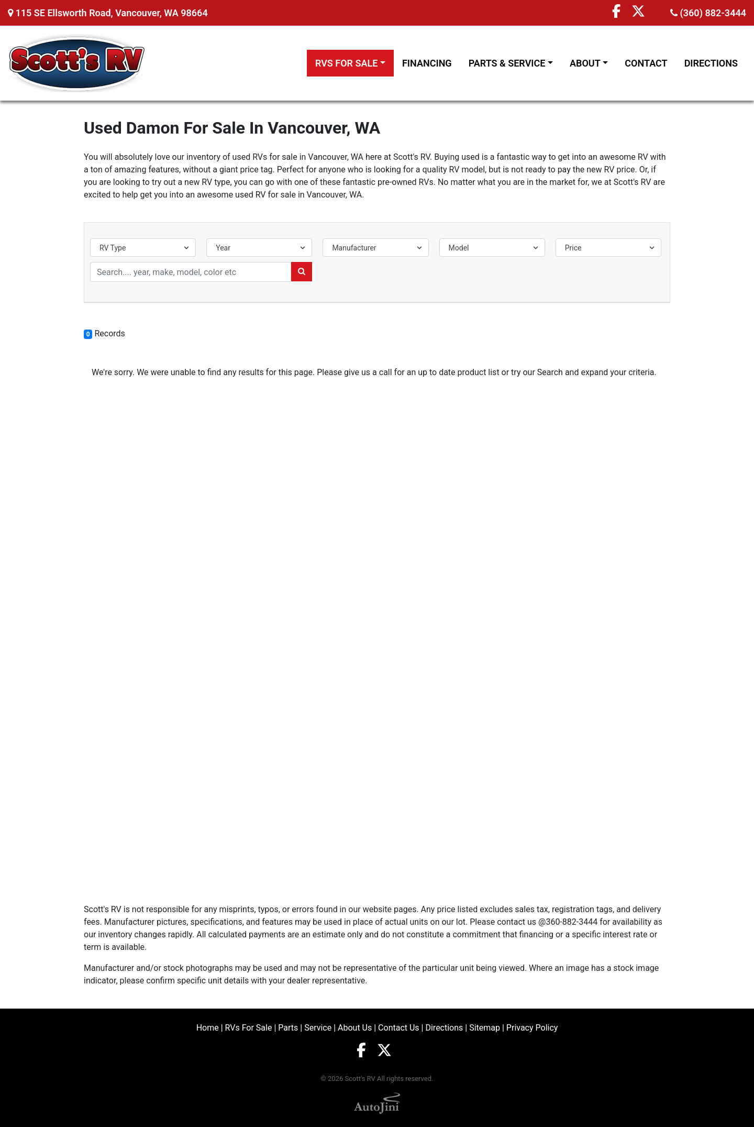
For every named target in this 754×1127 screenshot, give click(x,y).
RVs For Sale (248, 1028)
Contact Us (398, 1028)
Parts (288, 1028)
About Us (355, 1028)
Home (207, 1028)
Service (317, 1028)
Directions (444, 1028)
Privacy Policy (532, 1028)
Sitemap (484, 1028)
